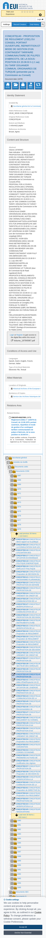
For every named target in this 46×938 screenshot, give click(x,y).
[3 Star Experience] (27, 11)
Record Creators (20, 24)
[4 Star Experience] (30, 11)
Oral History (34, 24)
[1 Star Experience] (22, 11)
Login (40, 19)
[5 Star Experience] (33, 11)
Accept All (23, 927)
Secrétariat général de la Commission (25, 106)
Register (19, 335)
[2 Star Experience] (25, 11)
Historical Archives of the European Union (27, 388)
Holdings (6, 24)
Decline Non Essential (23, 933)
